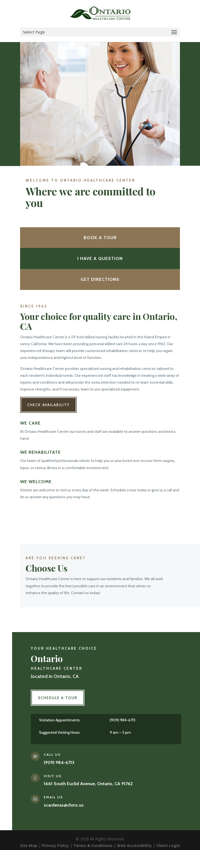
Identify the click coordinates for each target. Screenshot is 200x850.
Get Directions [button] (100, 279)
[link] (101, 13)
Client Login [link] (168, 845)
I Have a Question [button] (100, 258)
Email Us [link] (53, 797)
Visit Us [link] (53, 776)
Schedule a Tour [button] (57, 698)
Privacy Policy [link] (55, 845)
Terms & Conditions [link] (93, 845)
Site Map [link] (28, 845)
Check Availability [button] (48, 405)
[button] (100, 32)
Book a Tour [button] (100, 237)
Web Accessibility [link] (134, 845)
